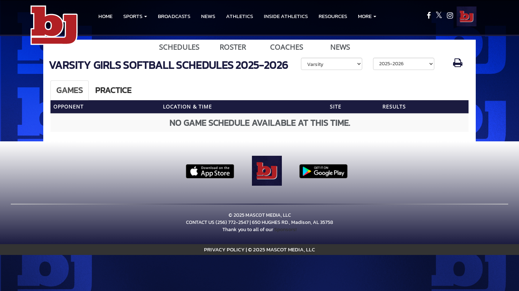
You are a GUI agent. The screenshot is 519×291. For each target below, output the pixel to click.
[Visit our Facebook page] (429, 16)
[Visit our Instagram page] (450, 16)
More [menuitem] (367, 16)
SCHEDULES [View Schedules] (179, 47)
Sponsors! (285, 229)
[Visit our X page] (439, 16)
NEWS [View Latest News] (340, 47)
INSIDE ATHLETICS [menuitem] (286, 16)
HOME (105, 16)
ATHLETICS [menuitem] (239, 16)
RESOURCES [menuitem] (333, 16)
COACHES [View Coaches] (286, 47)
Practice (113, 90)
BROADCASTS (174, 16)
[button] (135, 16)
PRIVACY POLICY (224, 249)
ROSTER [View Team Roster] (232, 47)
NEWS (208, 16)
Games (69, 90)
